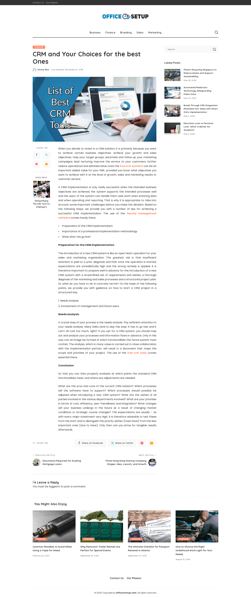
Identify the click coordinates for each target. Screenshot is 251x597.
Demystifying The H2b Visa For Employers (41, 204)
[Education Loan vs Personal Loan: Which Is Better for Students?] (172, 132)
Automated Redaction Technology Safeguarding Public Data (198, 91)
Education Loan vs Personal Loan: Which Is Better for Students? (199, 130)
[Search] (216, 32)
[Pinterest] (36, 164)
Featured (39, 47)
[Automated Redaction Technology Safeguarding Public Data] (172, 93)
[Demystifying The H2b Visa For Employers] (41, 189)
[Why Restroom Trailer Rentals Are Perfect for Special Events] (101, 526)
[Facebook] (36, 155)
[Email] (46, 164)
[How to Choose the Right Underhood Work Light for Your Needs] (197, 526)
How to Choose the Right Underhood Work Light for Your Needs (196, 550)
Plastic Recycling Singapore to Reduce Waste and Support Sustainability (201, 73)
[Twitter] (46, 155)
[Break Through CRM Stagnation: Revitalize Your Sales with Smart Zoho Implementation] (172, 112)
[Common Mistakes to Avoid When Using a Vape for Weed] (54, 526)
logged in (54, 486)
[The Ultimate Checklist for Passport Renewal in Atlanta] (149, 526)
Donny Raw (43, 70)
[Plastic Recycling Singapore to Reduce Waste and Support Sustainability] (172, 75)
